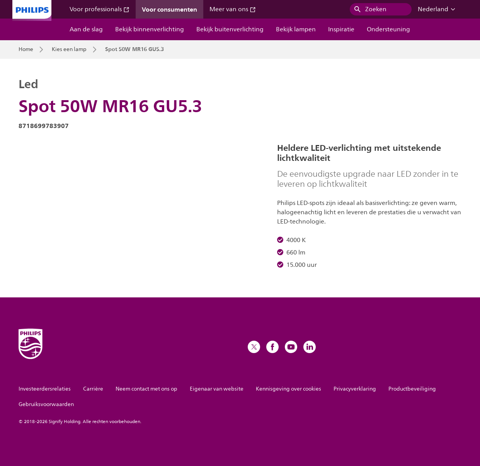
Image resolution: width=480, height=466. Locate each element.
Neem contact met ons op (146, 388)
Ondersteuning (388, 29)
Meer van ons (232, 9)
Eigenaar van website (216, 388)
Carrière (93, 388)
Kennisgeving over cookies (288, 388)
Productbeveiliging (412, 388)
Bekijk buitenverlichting (230, 29)
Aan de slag (86, 29)
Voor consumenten (169, 9)
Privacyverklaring (355, 388)
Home (26, 49)
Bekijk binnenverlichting (149, 29)
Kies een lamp (69, 49)
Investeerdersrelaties (45, 388)
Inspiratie (341, 29)
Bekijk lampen (296, 29)
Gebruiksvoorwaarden (46, 404)
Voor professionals (99, 9)
